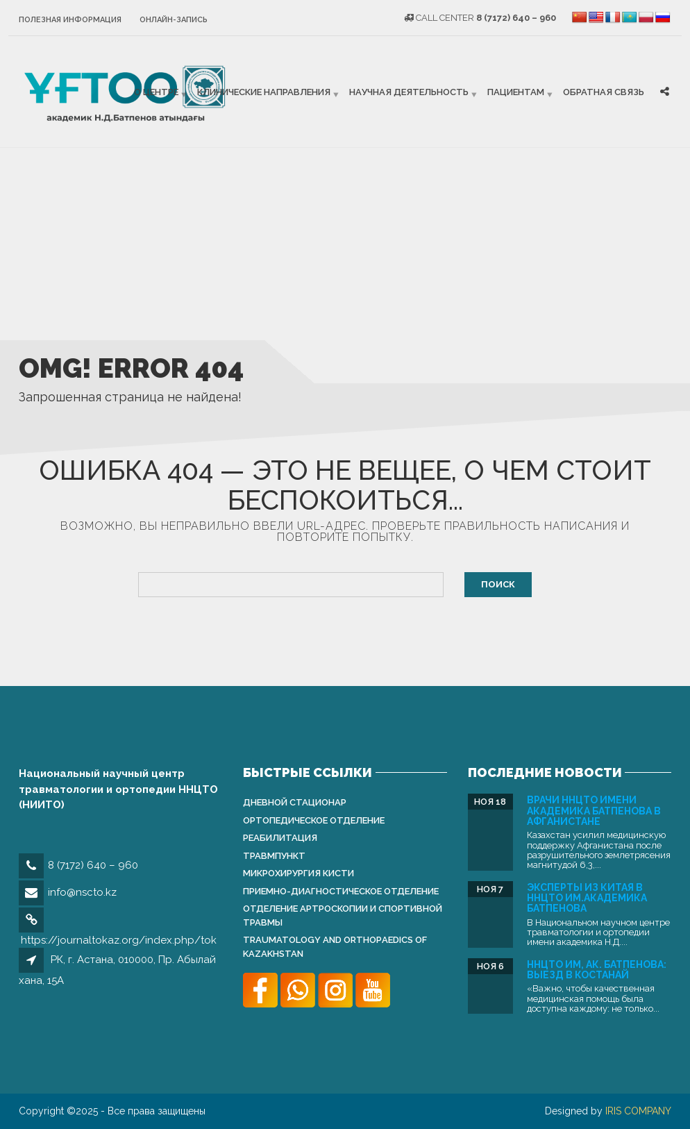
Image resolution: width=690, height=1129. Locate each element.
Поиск (498, 584)
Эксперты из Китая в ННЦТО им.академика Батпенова (587, 898)
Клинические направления (263, 92)
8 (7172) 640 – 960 (93, 865)
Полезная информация (70, 19)
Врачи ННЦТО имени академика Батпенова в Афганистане (594, 810)
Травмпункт (274, 856)
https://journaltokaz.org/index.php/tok (119, 940)
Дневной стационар (294, 802)
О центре (156, 92)
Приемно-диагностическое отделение (341, 891)
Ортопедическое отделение (314, 820)
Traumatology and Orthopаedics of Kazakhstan (335, 947)
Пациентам (515, 92)
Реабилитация (280, 838)
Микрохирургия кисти (298, 873)
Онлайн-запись (174, 19)
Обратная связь (603, 92)
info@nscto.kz (82, 892)
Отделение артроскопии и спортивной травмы (342, 915)
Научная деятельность (409, 92)
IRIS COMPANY (638, 1111)
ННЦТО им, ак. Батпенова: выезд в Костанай (596, 969)
